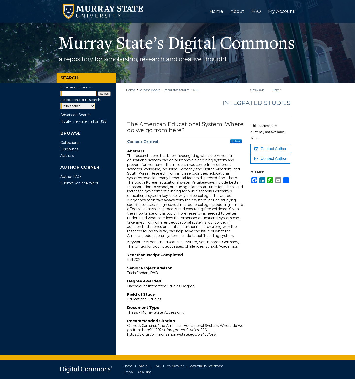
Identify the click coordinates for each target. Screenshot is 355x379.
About (143, 366)
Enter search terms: (75, 87)
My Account (175, 366)
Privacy (128, 372)
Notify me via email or (83, 121)
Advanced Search (75, 115)
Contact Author (270, 149)
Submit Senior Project (79, 183)
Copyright (144, 372)
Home (130, 90)
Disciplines (69, 149)
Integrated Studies (176, 90)
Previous (258, 90)
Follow (236, 141)
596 (195, 90)
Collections (69, 142)
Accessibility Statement (206, 366)
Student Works (149, 90)
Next (275, 90)
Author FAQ (70, 176)
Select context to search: (80, 100)
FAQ (157, 366)
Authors (67, 155)
